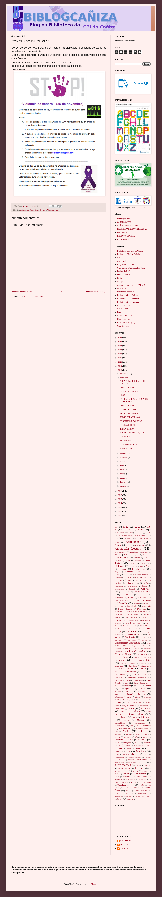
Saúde (117, 777)
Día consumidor (132, 617)
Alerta (118, 545)
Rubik (117, 774)
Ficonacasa (120, 674)
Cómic (144, 586)
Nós (136, 737)
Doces (149, 643)
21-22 (125, 526)
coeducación (119, 586)
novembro (124, 378)
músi (116, 731)
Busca (148, 566)
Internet (137, 697)
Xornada (130, 799)
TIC (132, 785)
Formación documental (137, 677)
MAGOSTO (125, 437)
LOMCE (126, 720)
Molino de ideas (123, 305)
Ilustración (142, 688)
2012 (120, 511)
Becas (132, 563)
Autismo (137, 558)
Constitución (127, 595)
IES (120, 689)
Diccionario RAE (124, 275)
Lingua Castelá (134, 711)
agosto (123, 462)
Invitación (147, 697)
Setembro (118, 779)
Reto (125, 771)
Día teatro (118, 640)
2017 (120, 491)
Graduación (138, 680)
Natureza (129, 734)
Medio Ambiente (144, 726)
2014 (120, 503)
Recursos (139, 768)
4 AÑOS (130, 533)
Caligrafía (118, 572)
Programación (119, 757)
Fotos (128, 680)
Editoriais (118, 648)
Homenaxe (138, 686)
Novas (144, 737)
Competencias (119, 589)
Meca (132, 726)
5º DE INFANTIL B (141, 535)
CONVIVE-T (142, 597)
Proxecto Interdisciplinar (137, 760)
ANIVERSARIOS (120, 552)
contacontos (119, 598)
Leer (119, 312)
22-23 (137, 526)
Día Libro (131, 631)
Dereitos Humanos (125, 609)
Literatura (146, 717)
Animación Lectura (128, 548)
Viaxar (128, 791)
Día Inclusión (133, 629)
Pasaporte (147, 743)
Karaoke (126, 700)
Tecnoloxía (121, 785)
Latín (133, 700)
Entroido (122, 660)
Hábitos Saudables (141, 683)
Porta (128, 751)
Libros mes (146, 708)
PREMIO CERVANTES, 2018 (132, 433)
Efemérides (142, 654)
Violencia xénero (53, 210)
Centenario (118, 577)
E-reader (145, 646)
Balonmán (138, 560)
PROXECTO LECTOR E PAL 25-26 (132, 229)
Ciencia (144, 577)
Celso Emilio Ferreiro (140, 575)
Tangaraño (124, 782)
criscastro (124, 848)
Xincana (128, 796)
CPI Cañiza (121, 258)
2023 (120, 350)
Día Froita (121, 629)
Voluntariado (142, 793)
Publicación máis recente (22, 292)
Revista (135, 771)
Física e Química (140, 675)
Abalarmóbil (127, 538)
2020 (120, 362)
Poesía (138, 748)
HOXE (122, 395)
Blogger (94, 884)
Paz (119, 745)
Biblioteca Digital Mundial (128, 299)
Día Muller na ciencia (133, 634)
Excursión (119, 666)
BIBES (143, 563)
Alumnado (139, 545)
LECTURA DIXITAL (126, 236)
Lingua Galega (135, 714)
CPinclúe (147, 600)
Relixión (117, 771)
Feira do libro (119, 672)
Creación (123, 603)
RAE (138, 765)
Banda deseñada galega (126, 322)
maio (122, 470)
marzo (123, 478)
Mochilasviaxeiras (142, 728)
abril (122, 474)
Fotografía (118, 680)
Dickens (144, 640)
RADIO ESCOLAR (123, 765)
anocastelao (133, 552)
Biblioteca (120, 566)
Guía (126, 683)
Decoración (146, 606)
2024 (120, 346)
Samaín (126, 774)
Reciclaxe (147, 765)
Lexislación (144, 705)
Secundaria (127, 777)
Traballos (126, 788)
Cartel (117, 575)
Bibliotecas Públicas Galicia (128, 254)
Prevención (125, 754)
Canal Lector (122, 309)
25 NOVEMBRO (127, 387)
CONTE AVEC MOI (128, 409)
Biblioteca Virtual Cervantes (128, 302)
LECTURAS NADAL (134, 702)
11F (116, 527)
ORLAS (117, 743)
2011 (120, 515)
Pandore (137, 743)
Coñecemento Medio (122, 600)
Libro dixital (119, 709)
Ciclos (136, 577)
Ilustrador (118, 691)
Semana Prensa (141, 777)
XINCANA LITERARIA (142, 796)
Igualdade (129, 688)
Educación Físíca (136, 651)
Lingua (121, 711)
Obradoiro (119, 740)
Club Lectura (132, 583)
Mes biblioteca (125, 728)
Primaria (135, 754)
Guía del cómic (123, 326)
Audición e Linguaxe (131, 555)
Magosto (140, 720)
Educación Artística (132, 649)
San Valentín (140, 774)
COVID (136, 600)
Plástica (129, 748)
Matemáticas (120, 726)
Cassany (126, 575)
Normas (117, 737)
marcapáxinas (140, 723)
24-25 (127, 529)
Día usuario (132, 640)
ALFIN (128, 545)
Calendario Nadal (139, 569)
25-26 (140, 529)
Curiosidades (132, 606)
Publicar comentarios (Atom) (35, 296)
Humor (148, 686)
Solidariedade (130, 779)
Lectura (118, 702)
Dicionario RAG (124, 271)
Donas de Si (122, 646)
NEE (145, 734)
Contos (130, 598)
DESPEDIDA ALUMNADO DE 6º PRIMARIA (131, 612)
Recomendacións (124, 768)
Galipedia (121, 278)
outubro (123, 454)
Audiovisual (34, 210)
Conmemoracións (142, 591)
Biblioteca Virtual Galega (127, 295)
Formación (118, 677)
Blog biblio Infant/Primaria (128, 264)
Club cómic (139, 580)
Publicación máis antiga (95, 292)
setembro (124, 458)
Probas (146, 754)
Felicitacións (131, 672)
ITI (118, 700)
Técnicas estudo (145, 782)
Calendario (123, 569)
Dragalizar (135, 646)
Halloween (118, 686)
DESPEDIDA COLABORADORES (127, 614)
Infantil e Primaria (136, 694)
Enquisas (147, 657)
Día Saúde (144, 637)
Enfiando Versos (121, 657)
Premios (140, 751)
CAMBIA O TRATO (128, 425)
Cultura (137, 603)
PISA (128, 745)
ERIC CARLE (137, 660)
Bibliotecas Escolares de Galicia (130, 251)
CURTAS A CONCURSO (130, 391)
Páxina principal (123, 219)
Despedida (141, 609)
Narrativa (118, 734)
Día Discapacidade (129, 626)
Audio (145, 555)
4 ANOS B (120, 533)
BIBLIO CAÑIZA (127, 841)
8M (116, 538)
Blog (141, 566)
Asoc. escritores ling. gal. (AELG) (131, 285)
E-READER (122, 232)
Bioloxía (133, 566)
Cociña (145, 583)
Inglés (129, 697)
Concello (132, 589)
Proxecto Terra (119, 762)
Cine (129, 580)
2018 (120, 370)
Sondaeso (142, 779)
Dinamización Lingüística (127, 642)
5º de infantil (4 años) (124, 535)
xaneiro (123, 486)
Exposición (146, 666)
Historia (127, 686)
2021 (120, 358)
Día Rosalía (130, 637)
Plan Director (138, 745)
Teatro (133, 782)
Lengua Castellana (129, 705)
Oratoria (131, 740)
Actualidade (24, 210)
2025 (120, 342)
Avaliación (147, 558)
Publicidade (131, 762)
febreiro (123, 482)
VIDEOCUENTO (141, 791)
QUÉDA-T (142, 762)
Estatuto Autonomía (128, 663)
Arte (116, 555)
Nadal (141, 731)
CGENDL (128, 577)
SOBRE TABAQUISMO (130, 417)
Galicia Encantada (124, 316)
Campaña (129, 572)
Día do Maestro (145, 626)
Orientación (142, 740)
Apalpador (144, 552)
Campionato (142, 572)
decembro (124, 374)
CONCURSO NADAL (129, 444)
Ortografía (127, 743)
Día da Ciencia (133, 620)
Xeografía (118, 796)
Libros (131, 708)
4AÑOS (148, 533)
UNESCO (137, 788)
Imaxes (128, 691)
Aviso (120, 561)
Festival (143, 672)
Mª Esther (124, 845)
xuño (122, 466)
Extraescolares (126, 668)
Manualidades (120, 723)
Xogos (119, 799)
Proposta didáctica (134, 757)
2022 (120, 354)
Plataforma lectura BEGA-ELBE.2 (131, 292)
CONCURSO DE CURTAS (131, 421)
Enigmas (137, 657)
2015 (120, 499)
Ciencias (118, 580)
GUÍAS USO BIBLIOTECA (128, 226)
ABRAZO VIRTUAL (141, 538)
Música (126, 731)
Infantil (117, 694)
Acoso (117, 542)
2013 (120, 507)
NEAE (138, 734)
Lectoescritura (143, 700)
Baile (128, 561)
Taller (116, 782)
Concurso (42, 210)
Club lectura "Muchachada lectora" (131, 268)
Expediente (133, 666)
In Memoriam (142, 691)
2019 (120, 366)
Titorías (141, 785)
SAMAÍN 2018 (126, 448)
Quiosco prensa (123, 319)
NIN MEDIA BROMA (129, 413)
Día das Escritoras (133, 623)
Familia (143, 669)
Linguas (135, 717)
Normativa (127, 737)
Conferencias (125, 592)
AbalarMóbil (122, 261)
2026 (120, 338)
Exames (144, 663)
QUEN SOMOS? (124, 222)
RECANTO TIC (123, 239)
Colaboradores (132, 586)
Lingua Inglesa (121, 717)
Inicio (59, 292)
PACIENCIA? (125, 441)
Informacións (119, 697)
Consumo (142, 595)
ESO (148, 660)
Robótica (145, 771)
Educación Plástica (123, 654)
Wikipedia (121, 282)
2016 (120, 495)
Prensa (117, 754)
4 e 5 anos (139, 533)
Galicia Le (121, 288)
